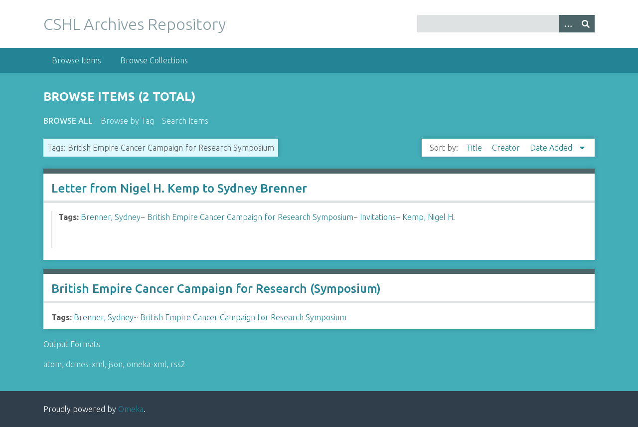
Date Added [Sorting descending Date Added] (552, 147)
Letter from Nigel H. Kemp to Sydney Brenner (179, 188)
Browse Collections (154, 60)
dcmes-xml (85, 364)
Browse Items (76, 60)
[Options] (568, 23)
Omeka (131, 409)
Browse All (68, 120)
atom (52, 364)
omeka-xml (146, 364)
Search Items (185, 120)
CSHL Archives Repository (134, 24)
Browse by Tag (127, 120)
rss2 (177, 364)
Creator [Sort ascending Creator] (507, 147)
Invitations (378, 217)
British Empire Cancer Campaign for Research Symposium (250, 217)
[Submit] (586, 23)
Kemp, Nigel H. (428, 217)
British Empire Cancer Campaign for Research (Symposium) (216, 288)
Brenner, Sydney (111, 217)
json (116, 364)
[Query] (506, 23)
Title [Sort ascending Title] (475, 147)
